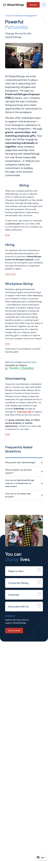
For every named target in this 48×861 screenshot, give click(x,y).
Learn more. (11, 274)
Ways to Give (24, 570)
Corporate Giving (24, 582)
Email (7, 235)
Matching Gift (11, 362)
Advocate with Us (24, 606)
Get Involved (14, 630)
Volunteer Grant (29, 362)
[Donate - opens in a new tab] (33, 5)
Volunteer (24, 594)
